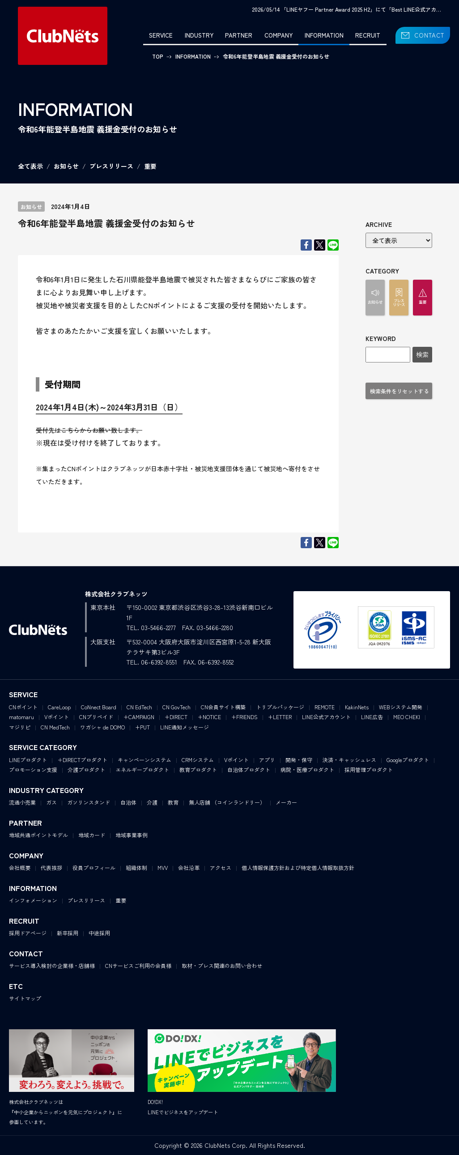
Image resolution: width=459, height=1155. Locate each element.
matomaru (21, 716)
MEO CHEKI (406, 716)
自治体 (128, 802)
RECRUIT (367, 35)
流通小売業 (22, 802)
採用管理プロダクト (368, 769)
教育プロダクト (198, 769)
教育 (173, 802)
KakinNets (357, 707)
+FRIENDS (244, 716)
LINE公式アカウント (326, 716)
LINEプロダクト (28, 759)
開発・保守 (298, 759)
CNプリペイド (96, 716)
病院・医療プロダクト (307, 769)
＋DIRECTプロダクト (82, 759)
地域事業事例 (131, 835)
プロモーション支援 (33, 769)
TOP (157, 56)
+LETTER (280, 716)
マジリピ (19, 727)
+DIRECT (176, 716)
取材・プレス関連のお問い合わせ (222, 965)
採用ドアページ (28, 933)
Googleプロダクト (408, 759)
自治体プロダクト (248, 769)
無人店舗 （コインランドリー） (227, 802)
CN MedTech (55, 727)
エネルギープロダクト (142, 769)
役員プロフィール (93, 867)
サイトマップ (25, 998)
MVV (162, 867)
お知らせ (66, 166)
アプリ (267, 759)
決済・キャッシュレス (349, 759)
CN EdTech (139, 707)
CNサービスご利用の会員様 (138, 965)
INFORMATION (324, 35)
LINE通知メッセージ (184, 727)
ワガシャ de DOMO (102, 727)
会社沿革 (189, 867)
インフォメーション (33, 900)
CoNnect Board (98, 707)
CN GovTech (176, 707)
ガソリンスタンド (88, 802)
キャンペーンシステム (144, 759)
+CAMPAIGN (138, 716)
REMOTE (324, 707)
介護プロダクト (86, 769)
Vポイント (56, 716)
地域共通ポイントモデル (38, 835)
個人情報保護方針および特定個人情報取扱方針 (298, 867)
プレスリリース (111, 166)
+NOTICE (209, 716)
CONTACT (429, 35)
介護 (152, 802)
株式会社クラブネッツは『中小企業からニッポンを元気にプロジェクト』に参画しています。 (65, 1111)
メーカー (286, 802)
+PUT (142, 727)
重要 (150, 166)
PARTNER (238, 35)
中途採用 (99, 933)
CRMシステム (198, 759)
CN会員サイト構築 (223, 707)
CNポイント (23, 707)
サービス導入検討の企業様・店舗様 (52, 965)
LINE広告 (372, 716)
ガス (51, 802)
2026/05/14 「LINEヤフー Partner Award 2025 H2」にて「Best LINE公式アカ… (346, 9)
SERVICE (161, 35)
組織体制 (136, 867)
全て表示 (30, 166)
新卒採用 (67, 933)
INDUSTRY (199, 35)
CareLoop (59, 707)
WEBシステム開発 (400, 707)
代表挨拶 (51, 867)
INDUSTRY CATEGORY (46, 789)
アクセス (220, 867)
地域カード (91, 835)
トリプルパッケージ (280, 707)
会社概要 (19, 867)
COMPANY (278, 35)
